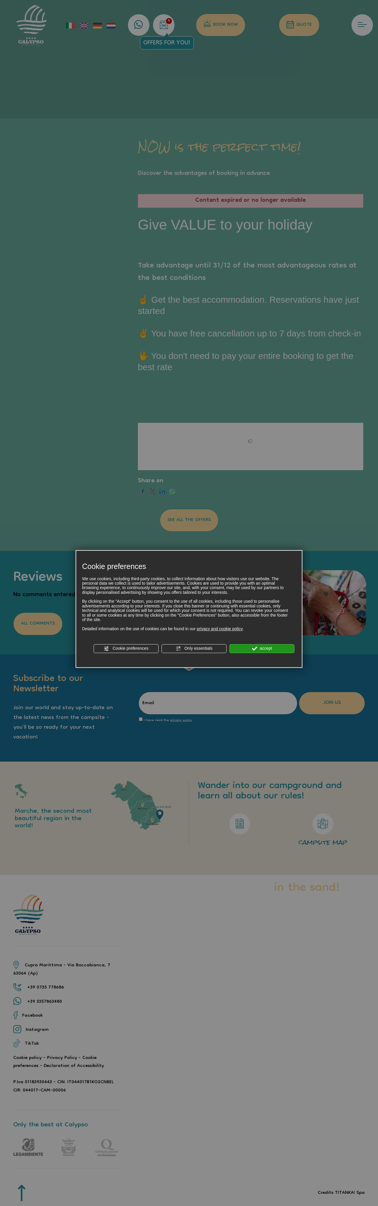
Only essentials (194, 648)
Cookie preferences (126, 648)
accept (262, 648)
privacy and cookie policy (220, 629)
